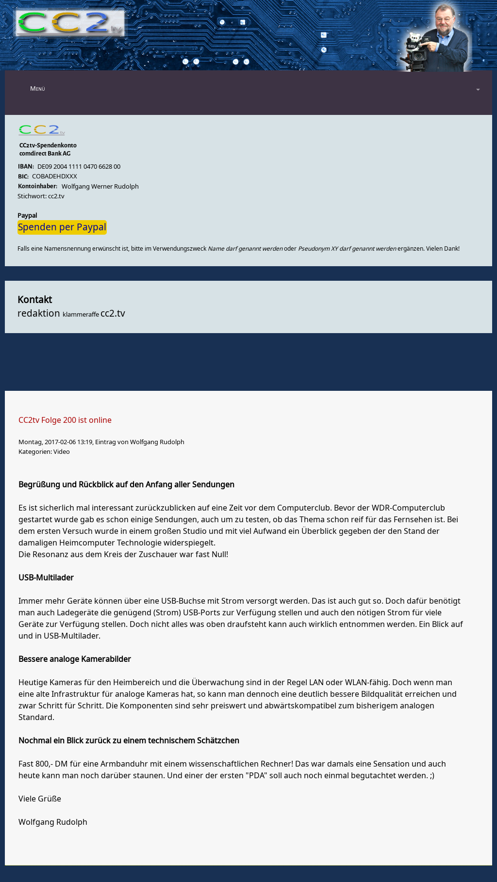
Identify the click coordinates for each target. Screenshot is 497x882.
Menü (37, 88)
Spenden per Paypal (62, 227)
